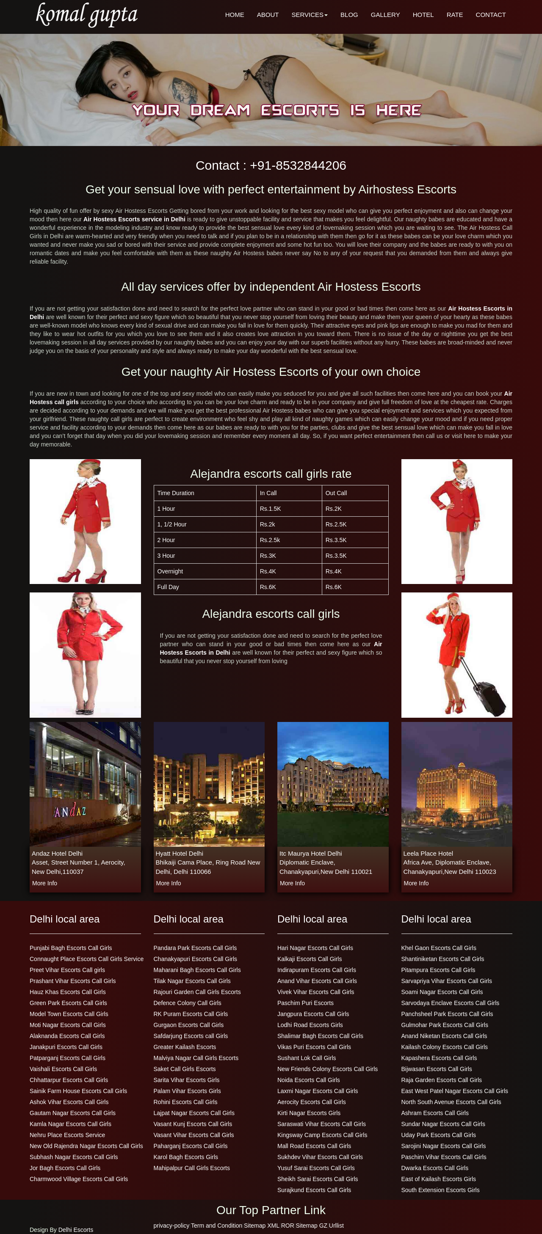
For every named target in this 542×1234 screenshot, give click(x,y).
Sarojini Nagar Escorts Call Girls (443, 1146)
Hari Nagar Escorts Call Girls (315, 948)
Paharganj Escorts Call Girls (191, 1146)
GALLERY (385, 14)
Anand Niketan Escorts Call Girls (444, 1036)
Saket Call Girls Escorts (185, 1069)
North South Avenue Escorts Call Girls (451, 1102)
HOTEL (423, 14)
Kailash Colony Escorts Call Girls (444, 1047)
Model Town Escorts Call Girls (69, 1014)
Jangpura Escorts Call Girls (313, 1014)
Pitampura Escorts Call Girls (438, 970)
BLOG (349, 14)
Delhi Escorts (75, 1229)
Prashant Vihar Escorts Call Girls (73, 981)
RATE (455, 14)
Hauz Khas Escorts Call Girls (68, 992)
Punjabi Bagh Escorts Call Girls (71, 948)
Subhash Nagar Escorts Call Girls (74, 1157)
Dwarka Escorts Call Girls (435, 1168)
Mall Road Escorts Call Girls (314, 1146)
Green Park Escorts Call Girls (68, 1003)
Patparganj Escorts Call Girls (67, 1058)
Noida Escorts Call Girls (308, 1080)
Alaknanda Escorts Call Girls (67, 1036)
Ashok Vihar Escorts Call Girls (69, 1102)
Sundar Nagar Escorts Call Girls (443, 1124)
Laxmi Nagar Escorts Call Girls (317, 1091)
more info (44, 883)
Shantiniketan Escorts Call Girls (442, 959)
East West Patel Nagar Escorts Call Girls (455, 1091)
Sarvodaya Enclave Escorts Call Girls (450, 1003)
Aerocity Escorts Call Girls (311, 1102)
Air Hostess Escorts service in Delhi (135, 219)
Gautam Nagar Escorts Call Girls (73, 1113)
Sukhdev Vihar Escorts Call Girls (320, 1157)
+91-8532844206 (298, 165)
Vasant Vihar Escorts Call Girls (194, 1135)
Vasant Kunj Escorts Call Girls (193, 1124)
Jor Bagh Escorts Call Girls (65, 1168)
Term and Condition (216, 1225)
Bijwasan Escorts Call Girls (436, 1069)
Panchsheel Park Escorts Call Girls (447, 1014)
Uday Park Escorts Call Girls (438, 1135)
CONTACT (491, 14)
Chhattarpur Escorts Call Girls (69, 1080)
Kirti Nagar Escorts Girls (308, 1113)
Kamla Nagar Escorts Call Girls (70, 1124)
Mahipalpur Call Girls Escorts (192, 1168)
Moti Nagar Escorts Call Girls (68, 1025)
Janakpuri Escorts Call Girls (66, 1047)
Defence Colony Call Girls (187, 1003)
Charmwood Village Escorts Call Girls (79, 1179)
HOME (234, 14)
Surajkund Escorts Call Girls (314, 1190)
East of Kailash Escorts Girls (438, 1179)
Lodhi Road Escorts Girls (310, 1025)
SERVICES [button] (309, 14)
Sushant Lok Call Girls (306, 1058)
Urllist (336, 1225)
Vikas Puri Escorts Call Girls (314, 1047)
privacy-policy (172, 1225)
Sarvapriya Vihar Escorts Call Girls (446, 981)
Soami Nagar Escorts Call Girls (442, 992)
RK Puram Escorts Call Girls (191, 1014)
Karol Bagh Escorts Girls (186, 1157)
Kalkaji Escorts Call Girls (309, 959)
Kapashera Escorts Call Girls (439, 1058)
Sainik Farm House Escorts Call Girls (78, 1091)
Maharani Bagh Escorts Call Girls (197, 970)
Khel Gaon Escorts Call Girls (438, 948)
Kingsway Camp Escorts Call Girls (322, 1135)
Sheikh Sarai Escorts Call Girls (317, 1179)
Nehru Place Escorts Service (67, 1135)
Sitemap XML (261, 1225)
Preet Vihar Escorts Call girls (67, 970)
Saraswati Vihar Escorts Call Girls (321, 1124)
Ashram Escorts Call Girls (435, 1113)
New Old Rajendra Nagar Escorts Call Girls (86, 1146)
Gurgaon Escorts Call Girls (189, 1025)
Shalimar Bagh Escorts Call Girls (320, 1036)
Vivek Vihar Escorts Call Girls (315, 992)
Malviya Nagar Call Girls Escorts (196, 1058)
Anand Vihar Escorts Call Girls (317, 981)
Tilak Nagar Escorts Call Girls (192, 981)
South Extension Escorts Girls (440, 1190)
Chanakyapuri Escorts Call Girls (196, 959)
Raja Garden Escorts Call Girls (441, 1080)
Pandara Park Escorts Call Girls (195, 948)
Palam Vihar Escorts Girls (187, 1091)
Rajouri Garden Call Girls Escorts (197, 992)
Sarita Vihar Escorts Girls (187, 1080)
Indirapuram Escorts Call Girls (316, 970)
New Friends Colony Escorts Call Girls (327, 1069)
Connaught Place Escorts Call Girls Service (87, 959)
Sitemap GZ (311, 1225)
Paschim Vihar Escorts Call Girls (444, 1157)
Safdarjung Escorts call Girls (191, 1036)
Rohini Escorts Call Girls (186, 1102)
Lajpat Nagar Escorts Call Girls (194, 1113)
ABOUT (268, 14)
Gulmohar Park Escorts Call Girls (444, 1025)
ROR (287, 1225)
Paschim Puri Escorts (305, 1003)
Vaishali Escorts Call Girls (63, 1069)
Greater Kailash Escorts (185, 1047)
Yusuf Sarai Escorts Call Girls (316, 1168)
